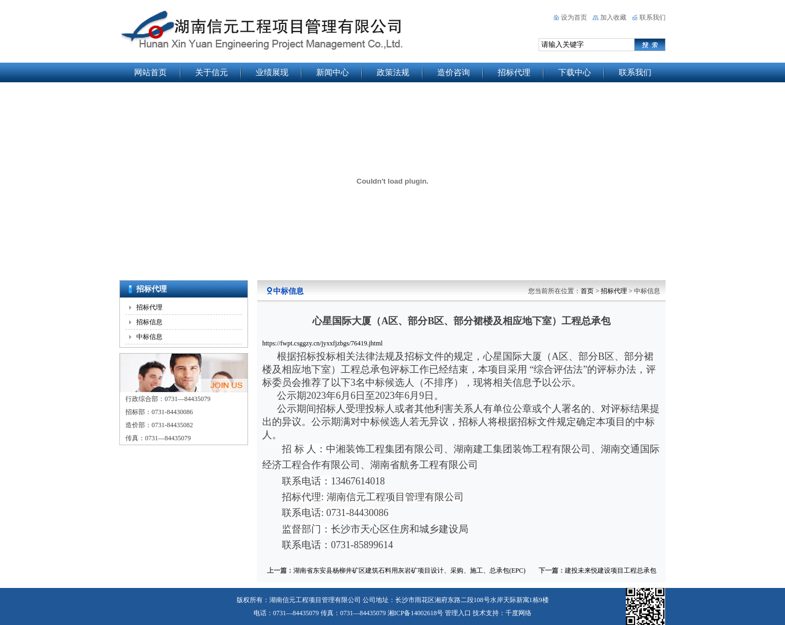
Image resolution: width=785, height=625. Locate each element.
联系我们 (652, 17)
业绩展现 (272, 72)
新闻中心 (332, 72)
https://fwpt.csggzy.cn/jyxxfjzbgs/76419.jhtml (322, 343)
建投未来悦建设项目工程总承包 (610, 570)
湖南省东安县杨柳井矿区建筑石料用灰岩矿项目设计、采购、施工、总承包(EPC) (409, 570)
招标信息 (149, 322)
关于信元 (211, 72)
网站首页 (150, 72)
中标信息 (149, 337)
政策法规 (393, 72)
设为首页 (574, 17)
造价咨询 (453, 72)
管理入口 (458, 613)
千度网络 (518, 613)
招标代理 (514, 72)
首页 (587, 291)
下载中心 (574, 72)
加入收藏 (613, 17)
